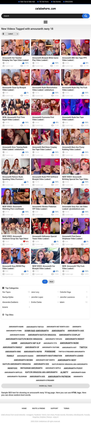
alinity (64, 372)
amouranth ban (78, 372)
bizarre (16, 307)
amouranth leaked (74, 356)
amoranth (77, 327)
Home (24, 408)
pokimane (50, 351)
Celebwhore (43, 421)
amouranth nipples (13, 372)
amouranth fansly (12, 347)
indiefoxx (12, 368)
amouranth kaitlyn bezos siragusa (24, 339)
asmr (14, 343)
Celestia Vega (73, 292)
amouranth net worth (45, 360)
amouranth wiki (13, 352)
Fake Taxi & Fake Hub (27, 2)
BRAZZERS (69, 2)
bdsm (73, 302)
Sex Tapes (16, 292)
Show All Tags (45, 386)
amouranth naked (25, 356)
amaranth (78, 376)
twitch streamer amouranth (71, 352)
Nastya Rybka (16, 297)
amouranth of (32, 347)
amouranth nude (69, 343)
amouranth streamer (45, 380)
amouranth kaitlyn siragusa (42, 335)
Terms (66, 408)
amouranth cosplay (69, 335)
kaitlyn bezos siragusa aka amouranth (69, 364)
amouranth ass (37, 377)
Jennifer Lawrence (73, 297)
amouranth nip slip (30, 343)
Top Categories (11, 288)
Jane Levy (45, 292)
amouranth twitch (35, 327)
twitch (83, 347)
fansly (10, 356)
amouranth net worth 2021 (58, 327)
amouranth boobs (23, 360)
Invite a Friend (38, 408)
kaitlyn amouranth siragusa (17, 364)
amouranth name (16, 327)
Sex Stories (57, 2)
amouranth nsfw (33, 351)
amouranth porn (14, 331)
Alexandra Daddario (16, 302)
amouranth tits (50, 343)
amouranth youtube (50, 347)
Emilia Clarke (45, 302)
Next (51, 282)
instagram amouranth (31, 368)
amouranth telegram (17, 376)
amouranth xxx (41, 364)
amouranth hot (69, 347)
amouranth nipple (53, 368)
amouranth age (76, 331)
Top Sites (9, 315)
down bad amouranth (37, 331)
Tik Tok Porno (44, 2)
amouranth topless (54, 339)
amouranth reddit (74, 339)
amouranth (58, 331)
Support (54, 408)
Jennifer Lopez (45, 297)
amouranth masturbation (49, 356)
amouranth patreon (59, 376)
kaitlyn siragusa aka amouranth (41, 372)
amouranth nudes (17, 335)
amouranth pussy (73, 368)
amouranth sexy (67, 360)
